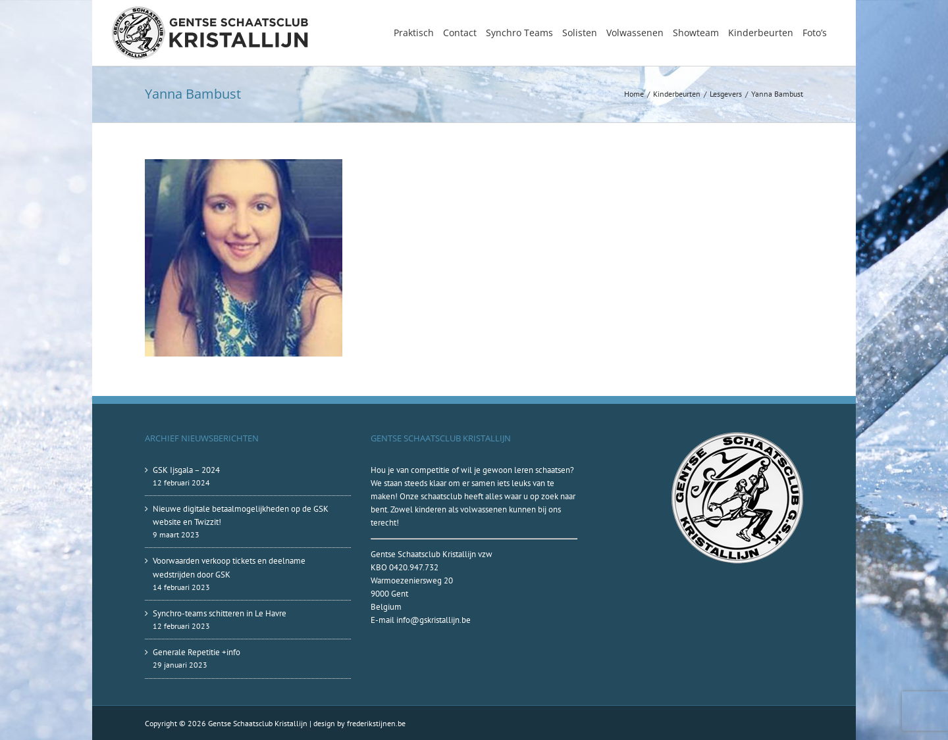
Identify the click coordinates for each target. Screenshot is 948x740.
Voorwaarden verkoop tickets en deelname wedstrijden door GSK (229, 567)
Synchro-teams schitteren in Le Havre (219, 613)
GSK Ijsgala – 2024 (186, 470)
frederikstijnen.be (376, 723)
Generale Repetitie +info (196, 652)
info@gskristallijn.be (433, 620)
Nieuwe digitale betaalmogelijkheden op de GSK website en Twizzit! (241, 515)
